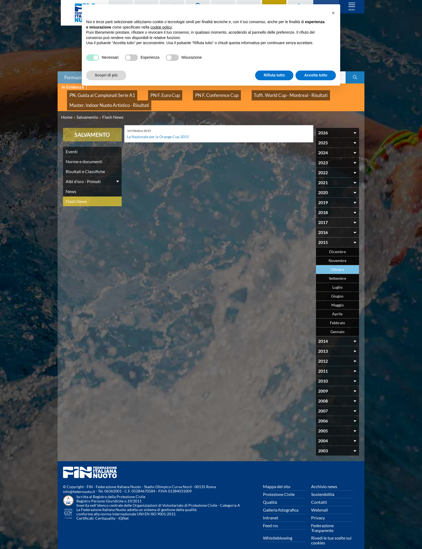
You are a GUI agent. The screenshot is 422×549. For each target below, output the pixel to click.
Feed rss (270, 517)
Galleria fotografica (280, 501)
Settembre (337, 270)
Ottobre (337, 261)
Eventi (72, 143)
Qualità (270, 493)
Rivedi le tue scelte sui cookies (331, 532)
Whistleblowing (277, 529)
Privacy (318, 509)
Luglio (337, 279)
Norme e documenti (84, 153)
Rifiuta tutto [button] (274, 75)
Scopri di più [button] (106, 75)
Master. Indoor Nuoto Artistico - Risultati (101, 99)
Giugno (337, 287)
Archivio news (324, 478)
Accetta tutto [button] (315, 75)
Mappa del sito (276, 478)
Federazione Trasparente (322, 519)
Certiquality (105, 510)
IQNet (123, 510)
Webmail (319, 501)
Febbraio (337, 314)
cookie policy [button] (161, 27)
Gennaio (337, 323)
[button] (333, 13)
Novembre (337, 252)
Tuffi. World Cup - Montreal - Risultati (249, 93)
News (71, 183)
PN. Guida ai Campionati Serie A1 (95, 93)
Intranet (270, 509)
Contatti (319, 493)
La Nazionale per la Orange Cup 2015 (161, 128)
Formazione (76, 77)
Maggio (337, 296)
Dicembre (337, 243)
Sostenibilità (322, 485)
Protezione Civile (279, 485)
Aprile (337, 305)
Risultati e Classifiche (85, 163)
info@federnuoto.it (79, 483)
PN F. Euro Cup (146, 93)
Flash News (76, 192)
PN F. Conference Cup (188, 93)
